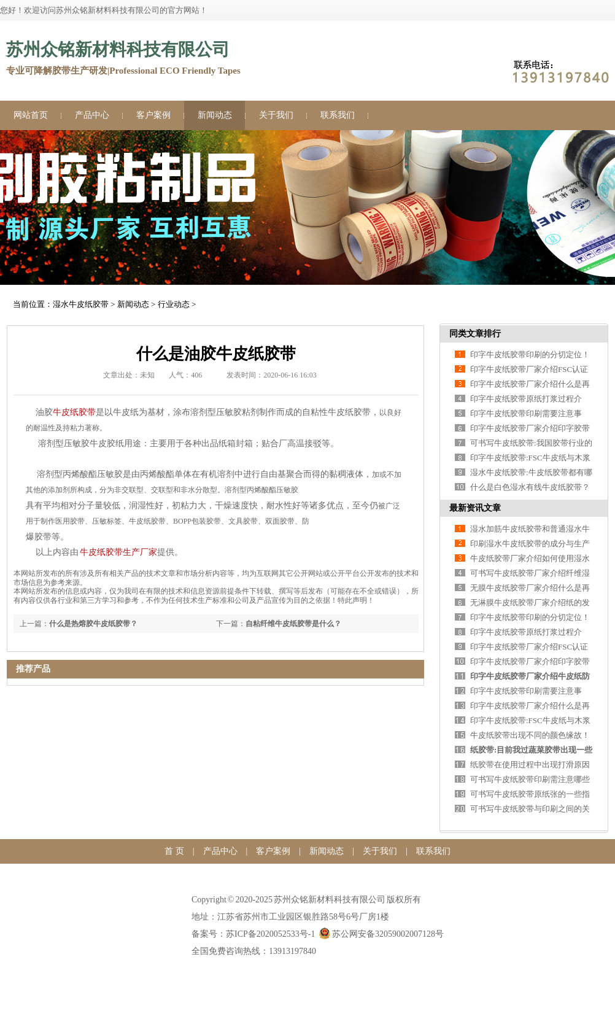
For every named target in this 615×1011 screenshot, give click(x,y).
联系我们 (337, 115)
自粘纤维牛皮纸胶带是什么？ (293, 623)
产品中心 (92, 115)
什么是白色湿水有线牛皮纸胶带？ (530, 487)
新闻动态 (215, 115)
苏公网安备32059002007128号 (381, 934)
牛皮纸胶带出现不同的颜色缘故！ (530, 735)
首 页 (174, 851)
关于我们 (276, 115)
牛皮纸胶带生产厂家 (118, 552)
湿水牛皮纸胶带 (81, 304)
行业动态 (174, 304)
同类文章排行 (475, 333)
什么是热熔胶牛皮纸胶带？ (93, 623)
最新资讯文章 (475, 508)
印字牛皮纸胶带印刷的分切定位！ (530, 354)
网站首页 (31, 115)
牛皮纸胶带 (74, 412)
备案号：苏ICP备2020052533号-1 (253, 934)
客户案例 (153, 115)
